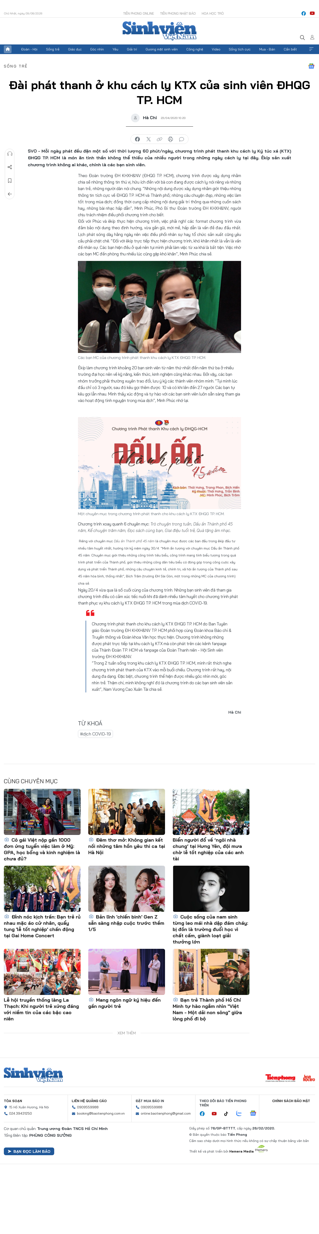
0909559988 (88, 1107)
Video (216, 49)
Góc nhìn (97, 49)
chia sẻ (137, 139)
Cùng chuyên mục (31, 781)
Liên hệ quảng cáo (89, 1101)
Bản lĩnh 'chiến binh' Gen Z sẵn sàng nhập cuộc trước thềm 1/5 (126, 923)
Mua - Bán (267, 49)
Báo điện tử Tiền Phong (159, 31)
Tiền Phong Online (138, 13)
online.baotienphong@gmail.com (166, 1113)
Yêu (115, 49)
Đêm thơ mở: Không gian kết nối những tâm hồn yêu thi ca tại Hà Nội (126, 846)
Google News (311, 66)
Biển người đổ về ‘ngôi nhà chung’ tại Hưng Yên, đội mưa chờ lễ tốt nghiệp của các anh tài (208, 849)
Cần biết (290, 49)
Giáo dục (75, 49)
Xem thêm (311, 49)
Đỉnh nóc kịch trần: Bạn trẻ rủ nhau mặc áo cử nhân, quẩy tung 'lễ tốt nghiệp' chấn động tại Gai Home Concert (42, 926)
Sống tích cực (240, 49)
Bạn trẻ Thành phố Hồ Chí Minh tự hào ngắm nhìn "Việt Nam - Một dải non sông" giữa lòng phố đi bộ (207, 1009)
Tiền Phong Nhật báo (178, 13)
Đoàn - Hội (29, 49)
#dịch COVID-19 (95, 734)
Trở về (10, 194)
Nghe (10, 154)
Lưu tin (10, 181)
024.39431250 (20, 1113)
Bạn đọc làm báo (29, 1151)
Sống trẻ (52, 49)
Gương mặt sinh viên (162, 49)
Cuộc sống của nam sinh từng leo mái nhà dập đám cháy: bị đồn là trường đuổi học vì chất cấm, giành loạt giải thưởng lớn (210, 929)
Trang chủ (8, 49)
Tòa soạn (13, 1101)
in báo (170, 139)
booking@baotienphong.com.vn (101, 1113)
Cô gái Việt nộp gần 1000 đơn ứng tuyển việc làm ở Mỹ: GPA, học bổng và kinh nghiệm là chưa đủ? (42, 849)
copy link (159, 139)
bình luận (181, 139)
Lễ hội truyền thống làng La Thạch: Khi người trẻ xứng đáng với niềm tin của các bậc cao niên (41, 1009)
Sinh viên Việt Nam (33, 1075)
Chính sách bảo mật (291, 1101)
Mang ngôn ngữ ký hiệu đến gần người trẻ (124, 1003)
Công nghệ (194, 49)
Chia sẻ (10, 167)
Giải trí (132, 49)
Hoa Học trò (213, 13)
